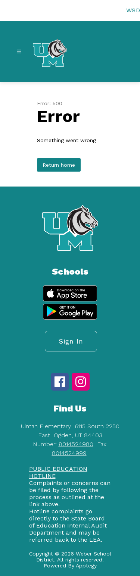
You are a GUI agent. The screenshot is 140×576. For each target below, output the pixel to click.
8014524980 (76, 444)
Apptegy (86, 566)
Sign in (71, 341)
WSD (133, 10)
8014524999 (69, 453)
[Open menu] (19, 51)
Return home (59, 165)
